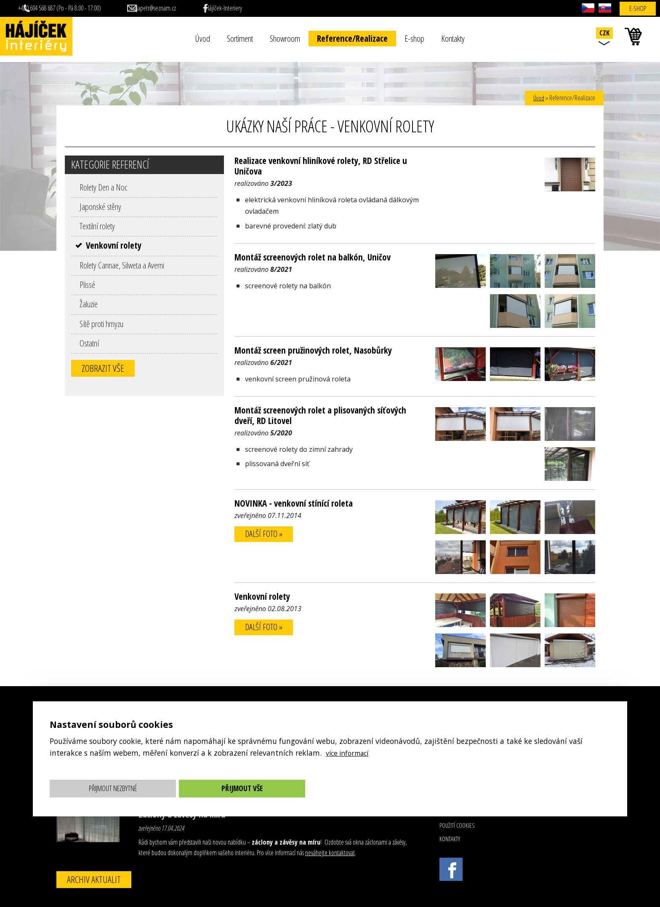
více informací (350, 753)
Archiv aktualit (94, 879)
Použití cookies (457, 825)
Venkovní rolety (113, 245)
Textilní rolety (97, 226)
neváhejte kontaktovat (330, 852)
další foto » (266, 534)
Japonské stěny (100, 206)
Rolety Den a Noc (103, 187)
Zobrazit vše (103, 368)
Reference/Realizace (352, 38)
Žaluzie (89, 304)
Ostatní (89, 343)
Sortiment (240, 38)
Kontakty (453, 38)
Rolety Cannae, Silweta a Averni (122, 265)
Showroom (285, 38)
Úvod (202, 38)
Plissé (87, 284)
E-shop (414, 38)
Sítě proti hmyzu (101, 324)
